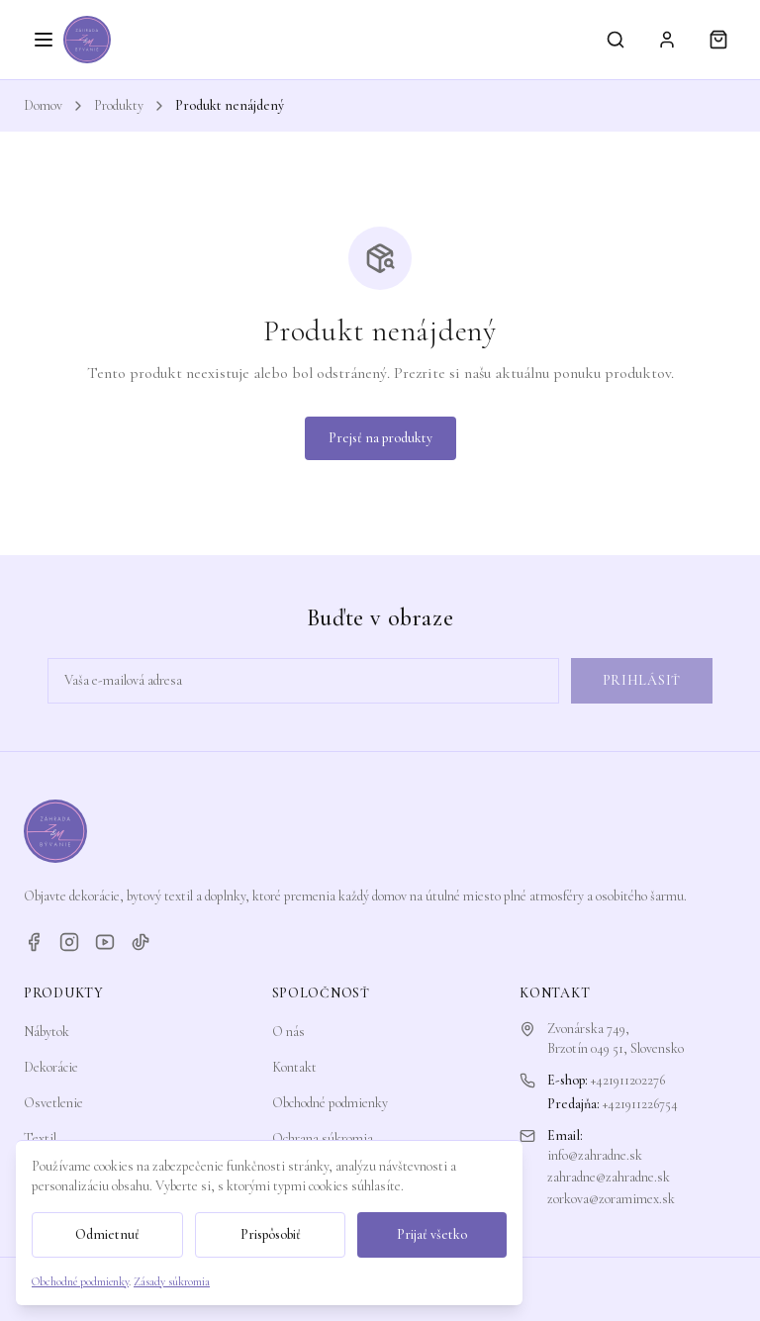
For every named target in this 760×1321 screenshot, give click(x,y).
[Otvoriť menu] (43, 39)
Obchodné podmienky (330, 1102)
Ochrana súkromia (322, 1138)
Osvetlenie (53, 1102)
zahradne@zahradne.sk (608, 1177)
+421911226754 (640, 1103)
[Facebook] (34, 942)
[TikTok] (140, 942)
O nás (288, 1031)
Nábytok (46, 1031)
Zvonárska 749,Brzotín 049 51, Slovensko (615, 1038)
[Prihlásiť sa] (667, 39)
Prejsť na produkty (380, 437)
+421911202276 (628, 1080)
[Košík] (718, 39)
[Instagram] (69, 942)
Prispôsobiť (270, 1234)
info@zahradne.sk (594, 1155)
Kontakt (294, 1067)
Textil (40, 1138)
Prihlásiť (642, 680)
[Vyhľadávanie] (615, 39)
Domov (43, 105)
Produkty (118, 105)
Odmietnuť (107, 1234)
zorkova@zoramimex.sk (611, 1198)
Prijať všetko (432, 1234)
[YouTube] (105, 942)
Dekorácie (51, 1067)
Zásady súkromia (172, 1281)
